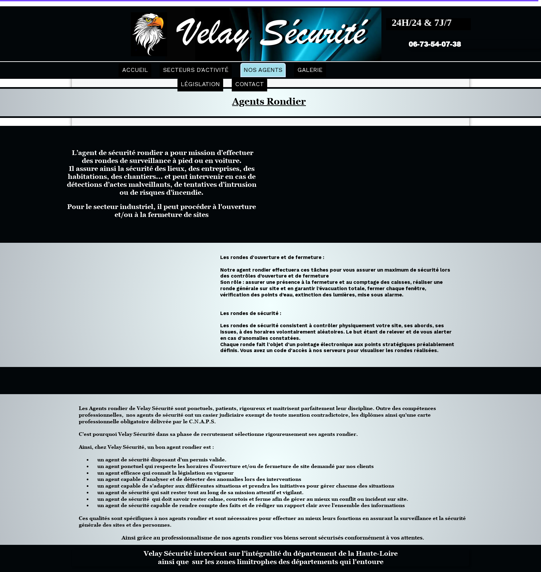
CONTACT (249, 83)
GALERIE (309, 69)
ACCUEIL (135, 69)
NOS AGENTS (263, 69)
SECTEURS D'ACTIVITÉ (195, 69)
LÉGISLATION (200, 83)
